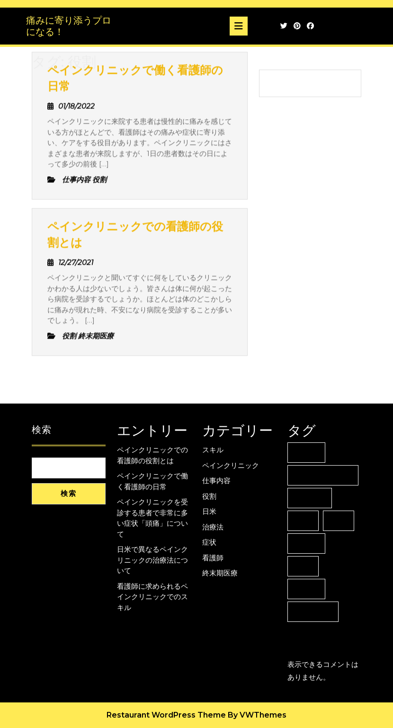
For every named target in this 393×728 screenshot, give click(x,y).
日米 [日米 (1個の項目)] (338, 520)
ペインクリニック (230, 465)
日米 (209, 511)
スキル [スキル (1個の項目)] (306, 452)
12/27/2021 (75, 176)
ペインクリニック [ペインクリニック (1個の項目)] (322, 475)
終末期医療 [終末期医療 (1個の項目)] (313, 611)
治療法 (212, 526)
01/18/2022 (76, 20)
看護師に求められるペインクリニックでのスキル (152, 597)
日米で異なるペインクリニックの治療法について (152, 560)
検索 (42, 429)
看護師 (212, 557)
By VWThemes (257, 714)
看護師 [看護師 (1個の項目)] (306, 588)
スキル (212, 449)
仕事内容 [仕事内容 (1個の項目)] (309, 498)
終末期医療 (220, 572)
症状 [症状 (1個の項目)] (303, 566)
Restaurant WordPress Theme (166, 714)
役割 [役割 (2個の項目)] (303, 520)
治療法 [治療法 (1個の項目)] (306, 543)
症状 (209, 542)
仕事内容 (216, 480)
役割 (209, 496)
